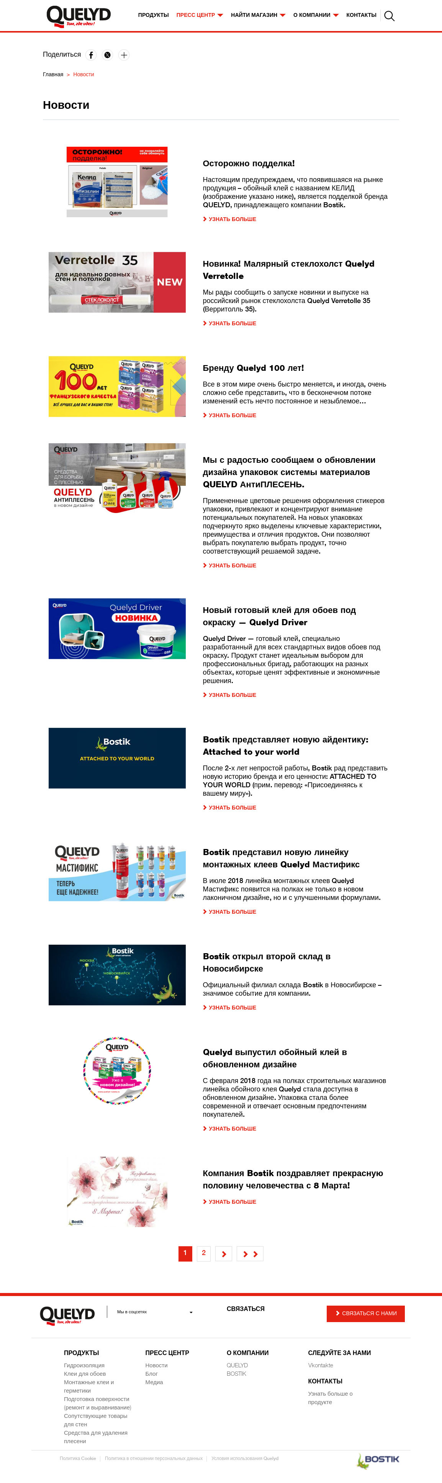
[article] (221, 191)
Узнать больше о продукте (330, 1398)
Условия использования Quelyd (244, 1459)
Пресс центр (200, 15)
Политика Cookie (78, 1459)
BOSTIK (236, 1374)
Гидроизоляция (84, 1366)
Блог (152, 1374)
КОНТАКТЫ (362, 15)
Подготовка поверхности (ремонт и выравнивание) (97, 1404)
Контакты (325, 1382)
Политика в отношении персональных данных (154, 1459)
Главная (53, 75)
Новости (157, 1366)
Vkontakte (320, 1366)
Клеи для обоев (85, 1374)
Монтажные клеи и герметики (89, 1387)
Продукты (153, 15)
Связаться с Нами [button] (366, 1313)
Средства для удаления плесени (96, 1438)
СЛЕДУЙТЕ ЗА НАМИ (339, 1354)
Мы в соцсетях (155, 1311)
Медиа (154, 1383)
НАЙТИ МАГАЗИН (258, 15)
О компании (316, 15)
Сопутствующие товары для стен (96, 1421)
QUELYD (237, 1366)
